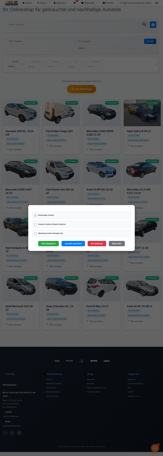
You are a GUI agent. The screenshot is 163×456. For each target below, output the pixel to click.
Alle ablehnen (97, 244)
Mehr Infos (116, 244)
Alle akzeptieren (48, 244)
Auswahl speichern (73, 244)
